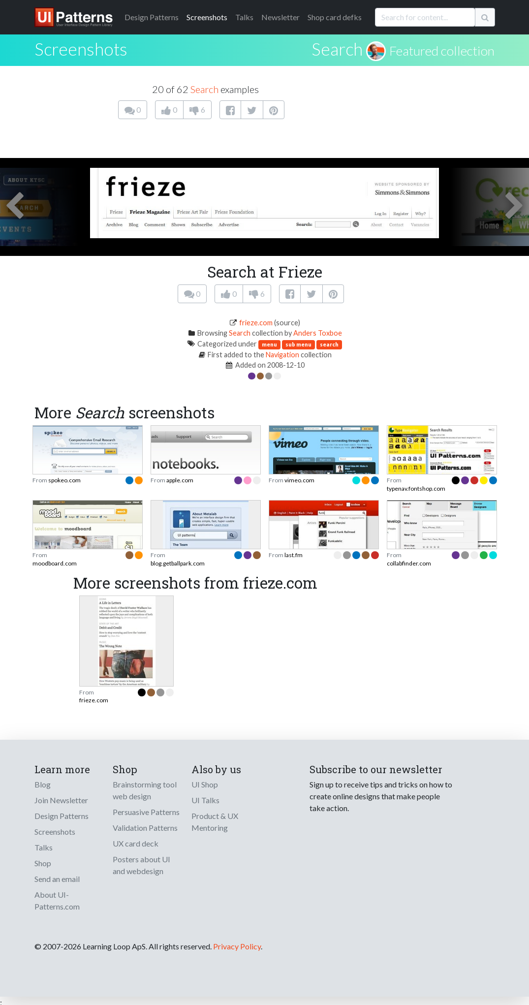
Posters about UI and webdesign (141, 865)
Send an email (57, 878)
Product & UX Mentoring (214, 821)
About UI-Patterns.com (57, 900)
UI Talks (205, 800)
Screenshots (207, 17)
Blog (42, 784)
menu (269, 344)
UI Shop (204, 784)
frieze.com (256, 322)
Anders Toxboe (317, 333)
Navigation (282, 354)
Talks (244, 17)
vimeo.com (299, 480)
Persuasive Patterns (146, 812)
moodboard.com (54, 563)
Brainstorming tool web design (145, 790)
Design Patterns (61, 815)
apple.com (179, 480)
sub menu (298, 344)
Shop (42, 863)
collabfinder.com (409, 563)
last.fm (293, 555)
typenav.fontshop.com (416, 488)
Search (337, 48)
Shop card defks (335, 17)
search (329, 344)
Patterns (151, 17)
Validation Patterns (145, 827)
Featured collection (442, 51)
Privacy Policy (237, 946)
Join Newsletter (61, 800)
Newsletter (280, 17)
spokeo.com (64, 480)
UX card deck (135, 843)
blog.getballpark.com (178, 563)
